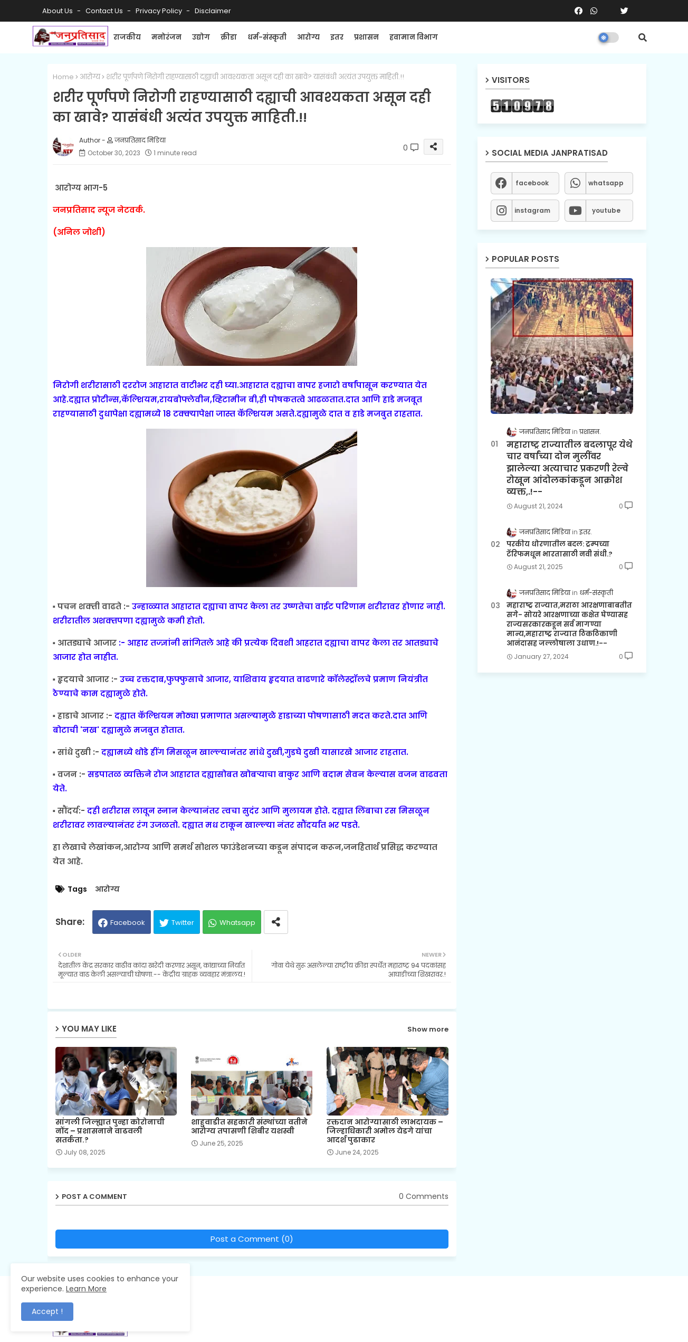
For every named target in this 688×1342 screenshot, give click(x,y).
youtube (606, 210)
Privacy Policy (160, 11)
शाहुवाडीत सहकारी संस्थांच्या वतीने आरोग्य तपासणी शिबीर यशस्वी (249, 1127)
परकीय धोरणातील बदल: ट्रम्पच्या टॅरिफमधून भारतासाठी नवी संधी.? (560, 549)
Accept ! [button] (47, 1311)
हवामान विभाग (413, 37)
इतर (336, 37)
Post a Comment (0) (252, 1238)
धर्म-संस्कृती (266, 37)
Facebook (127, 923)
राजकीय (127, 37)
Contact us (105, 11)
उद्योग (201, 37)
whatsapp (606, 182)
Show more (427, 1029)
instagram (532, 210)
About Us (58, 11)
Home (63, 77)
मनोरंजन (166, 37)
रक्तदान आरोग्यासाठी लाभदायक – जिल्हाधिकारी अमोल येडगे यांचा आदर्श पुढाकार (385, 1131)
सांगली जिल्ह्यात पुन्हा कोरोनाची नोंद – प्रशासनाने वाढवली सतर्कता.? (110, 1131)
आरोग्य (308, 37)
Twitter (182, 923)
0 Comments (423, 1197)
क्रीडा (229, 37)
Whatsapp (237, 923)
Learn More (86, 1288)
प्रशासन (366, 37)
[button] (642, 37)
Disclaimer (213, 11)
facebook (532, 182)
